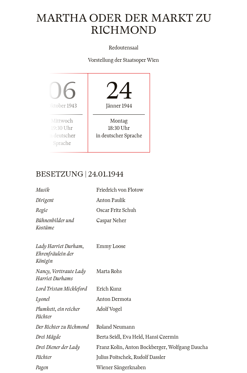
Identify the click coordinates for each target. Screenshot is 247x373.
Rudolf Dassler (149, 357)
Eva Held (132, 337)
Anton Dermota (113, 299)
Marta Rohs (109, 271)
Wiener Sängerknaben (121, 367)
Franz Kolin (109, 347)
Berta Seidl (108, 337)
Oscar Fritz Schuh (116, 210)
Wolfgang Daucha (188, 347)
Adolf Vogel (109, 309)
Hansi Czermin (162, 337)
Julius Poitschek (113, 357)
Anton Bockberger (145, 347)
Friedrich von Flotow (119, 190)
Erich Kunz (108, 289)
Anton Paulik (110, 200)
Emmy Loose (111, 246)
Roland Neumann (115, 327)
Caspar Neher (111, 220)
